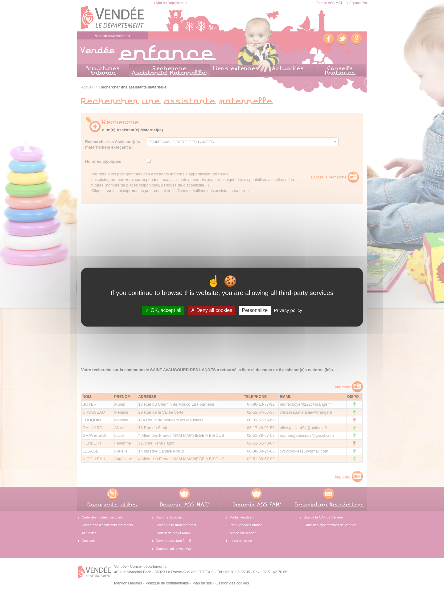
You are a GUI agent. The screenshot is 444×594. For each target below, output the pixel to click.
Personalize (255, 310)
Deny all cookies (211, 310)
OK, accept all (163, 310)
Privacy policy (288, 310)
